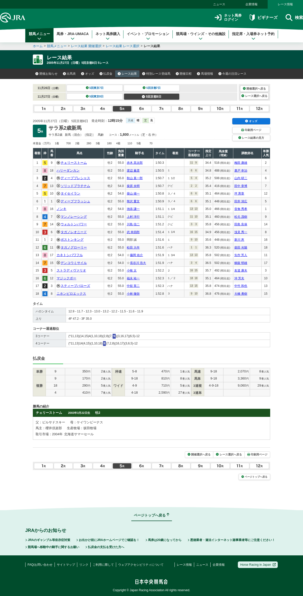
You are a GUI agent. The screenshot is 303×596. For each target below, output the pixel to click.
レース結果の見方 (251, 137)
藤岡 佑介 (136, 255)
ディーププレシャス (75, 178)
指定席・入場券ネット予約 (253, 36)
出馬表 (69, 73)
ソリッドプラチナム (75, 186)
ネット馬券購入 (107, 36)
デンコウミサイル (74, 263)
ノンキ (61, 209)
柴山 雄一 (133, 193)
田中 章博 (240, 186)
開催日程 (184, 73)
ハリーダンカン (68, 170)
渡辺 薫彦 (133, 170)
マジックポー (66, 278)
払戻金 (106, 73)
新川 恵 (239, 239)
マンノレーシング (74, 217)
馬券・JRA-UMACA (73, 36)
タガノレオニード (74, 232)
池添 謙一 (133, 209)
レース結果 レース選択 (123, 46)
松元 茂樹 (240, 217)
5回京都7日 (152, 87)
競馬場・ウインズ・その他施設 (200, 36)
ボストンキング (72, 239)
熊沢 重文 (133, 201)
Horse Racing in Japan (258, 564)
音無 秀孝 (240, 209)
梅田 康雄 (240, 163)
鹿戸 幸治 (240, 170)
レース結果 (127, 73)
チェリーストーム (74, 163)
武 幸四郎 (133, 232)
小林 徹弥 (133, 293)
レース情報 (285, 4)
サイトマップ (66, 564)
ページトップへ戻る (254, 476)
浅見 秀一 (240, 232)
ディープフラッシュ (75, 201)
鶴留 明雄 (240, 263)
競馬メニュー (39, 36)
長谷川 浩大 (138, 263)
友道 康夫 (240, 270)
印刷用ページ (251, 129)
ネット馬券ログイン (228, 17)
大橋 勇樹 (240, 293)
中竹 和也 (240, 286)
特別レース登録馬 (156, 73)
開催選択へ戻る (254, 88)
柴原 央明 (133, 186)
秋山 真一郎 (135, 178)
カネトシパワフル (70, 255)
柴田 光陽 (240, 247)
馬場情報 (205, 73)
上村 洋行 (133, 217)
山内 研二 (240, 178)
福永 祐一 (133, 278)
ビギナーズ (263, 17)
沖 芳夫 (239, 278)
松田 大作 (133, 247)
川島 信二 (133, 224)
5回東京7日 (95, 87)
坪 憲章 (239, 193)
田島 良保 (240, 224)
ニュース (219, 4)
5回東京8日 (95, 96)
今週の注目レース (232, 73)
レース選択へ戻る (254, 95)
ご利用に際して (103, 564)
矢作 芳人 (240, 255)
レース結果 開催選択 (86, 46)
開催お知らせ (46, 73)
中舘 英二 (133, 286)
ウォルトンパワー (74, 224)
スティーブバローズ (75, 286)
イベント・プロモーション (148, 36)
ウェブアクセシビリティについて (141, 564)
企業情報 (251, 4)
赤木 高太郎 (135, 163)
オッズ (87, 73)
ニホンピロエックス (71, 293)
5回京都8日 (151, 96)
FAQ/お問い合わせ (40, 564)
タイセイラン (70, 193)
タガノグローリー (74, 247)
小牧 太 (132, 270)
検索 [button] (294, 17)
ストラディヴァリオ (71, 270)
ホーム (38, 46)
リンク (83, 564)
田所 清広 (240, 201)
